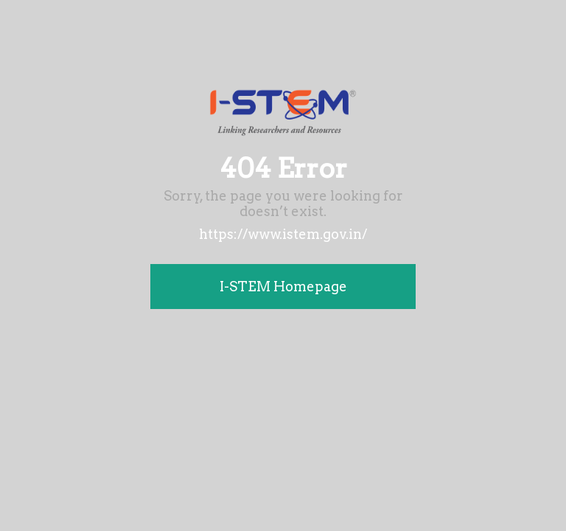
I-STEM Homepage (283, 286)
